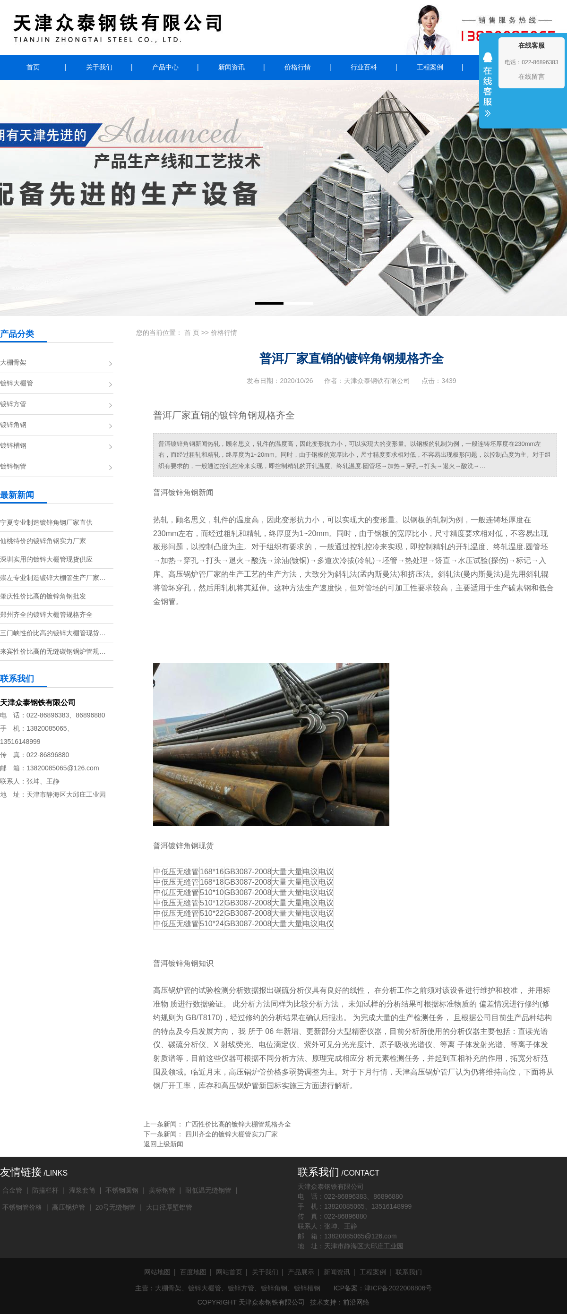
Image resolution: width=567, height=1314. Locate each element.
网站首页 (229, 1272)
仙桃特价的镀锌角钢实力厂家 (43, 541)
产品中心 (165, 67)
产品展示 (301, 1272)
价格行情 (297, 67)
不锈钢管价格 (22, 1207)
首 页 (191, 332)
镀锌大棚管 (16, 383)
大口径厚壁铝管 (169, 1207)
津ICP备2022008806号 (398, 1288)
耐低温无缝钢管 (208, 1190)
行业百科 (364, 67)
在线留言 (531, 76)
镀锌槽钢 (13, 445)
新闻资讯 (231, 67)
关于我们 (99, 67)
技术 (316, 1302)
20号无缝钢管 (115, 1207)
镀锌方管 (13, 404)
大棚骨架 (13, 362)
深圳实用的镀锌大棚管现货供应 (46, 559)
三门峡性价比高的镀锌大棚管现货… (53, 633)
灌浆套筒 (82, 1190)
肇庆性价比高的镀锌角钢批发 (43, 596)
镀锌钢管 (13, 466)
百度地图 (193, 1272)
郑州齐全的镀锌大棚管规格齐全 (46, 614)
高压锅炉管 (68, 1207)
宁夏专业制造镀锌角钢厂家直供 (46, 522)
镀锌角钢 (13, 424)
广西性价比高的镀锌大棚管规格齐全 (238, 1124)
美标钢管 (162, 1190)
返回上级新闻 (163, 1144)
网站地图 (157, 1272)
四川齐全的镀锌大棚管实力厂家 (231, 1134)
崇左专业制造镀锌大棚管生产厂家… (53, 577)
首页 (33, 67)
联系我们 (408, 1272)
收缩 (487, 90)
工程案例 (430, 67)
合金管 (12, 1190)
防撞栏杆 (45, 1190)
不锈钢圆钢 (121, 1190)
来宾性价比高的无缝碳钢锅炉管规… (53, 651)
